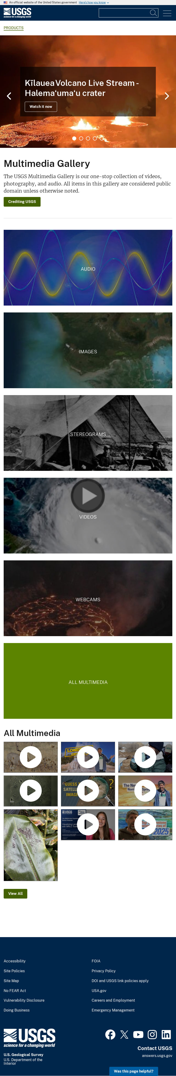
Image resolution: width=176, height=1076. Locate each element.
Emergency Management (113, 1010)
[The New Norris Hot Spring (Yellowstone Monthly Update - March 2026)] (145, 791)
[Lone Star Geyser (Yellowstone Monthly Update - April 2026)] (88, 757)
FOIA (96, 961)
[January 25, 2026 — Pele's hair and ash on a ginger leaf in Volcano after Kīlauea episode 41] (31, 845)
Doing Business (17, 1010)
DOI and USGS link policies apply (120, 981)
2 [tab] (81, 138)
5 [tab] (102, 138)
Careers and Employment (113, 1000)
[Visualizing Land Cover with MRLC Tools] (88, 825)
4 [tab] (95, 138)
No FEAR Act (15, 991)
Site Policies (14, 971)
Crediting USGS (22, 201)
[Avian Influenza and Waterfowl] (145, 757)
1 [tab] (74, 138)
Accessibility (15, 961)
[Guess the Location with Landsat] (88, 791)
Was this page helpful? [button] (134, 1071)
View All (15, 893)
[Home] (17, 17)
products (14, 28)
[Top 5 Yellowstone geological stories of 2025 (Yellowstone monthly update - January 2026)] (145, 825)
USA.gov (99, 991)
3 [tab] (88, 138)
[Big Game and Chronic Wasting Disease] (31, 757)
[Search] (153, 12)
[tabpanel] (88, 91)
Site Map (11, 981)
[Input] (128, 12)
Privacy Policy (104, 971)
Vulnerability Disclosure (24, 1000)
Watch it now (41, 106)
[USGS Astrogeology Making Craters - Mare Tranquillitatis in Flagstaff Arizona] (31, 791)
